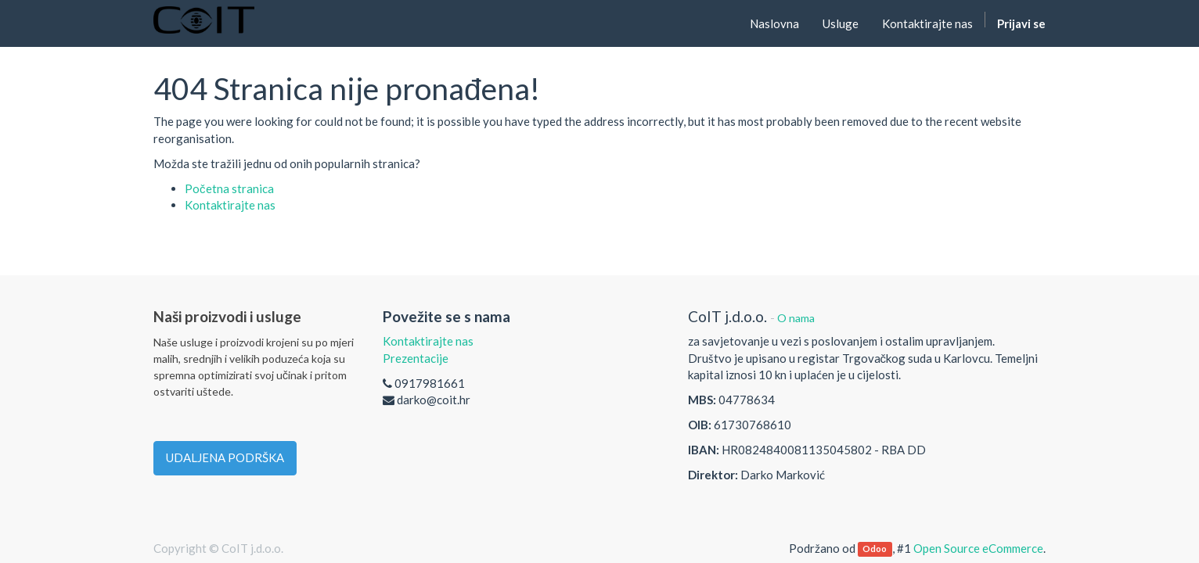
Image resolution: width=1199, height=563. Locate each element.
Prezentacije (415, 358)
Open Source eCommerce (978, 548)
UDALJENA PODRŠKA (225, 457)
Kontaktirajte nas (230, 205)
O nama (796, 318)
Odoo (874, 549)
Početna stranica (229, 188)
